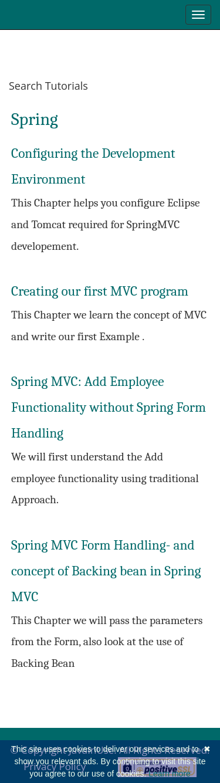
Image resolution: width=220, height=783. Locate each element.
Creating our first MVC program (99, 291)
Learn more (169, 773)
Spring (34, 119)
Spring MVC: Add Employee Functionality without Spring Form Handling (108, 407)
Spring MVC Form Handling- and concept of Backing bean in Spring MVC (106, 571)
